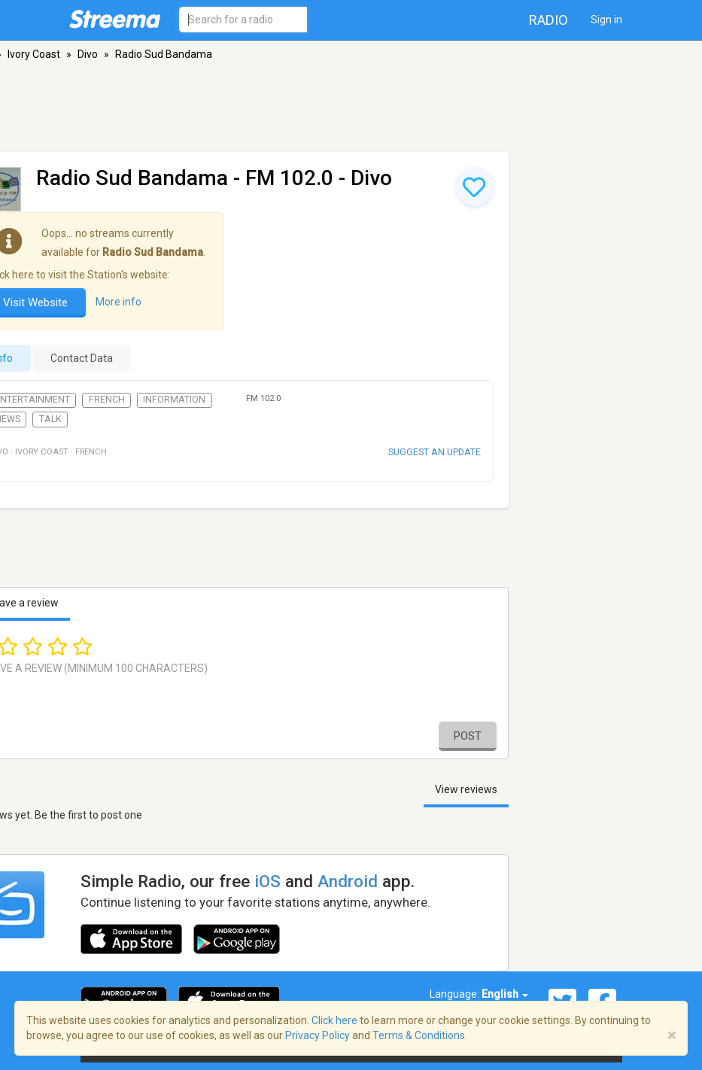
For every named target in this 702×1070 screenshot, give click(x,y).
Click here (334, 1020)
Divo (87, 54)
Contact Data (81, 358)
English (505, 994)
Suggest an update (434, 451)
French (107, 399)
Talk (50, 419)
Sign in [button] (606, 20)
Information (174, 399)
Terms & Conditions (418, 1035)
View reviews (466, 789)
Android (348, 881)
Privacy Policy (317, 1035)
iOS (267, 881)
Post (468, 736)
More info (118, 302)
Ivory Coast (34, 54)
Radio (548, 20)
